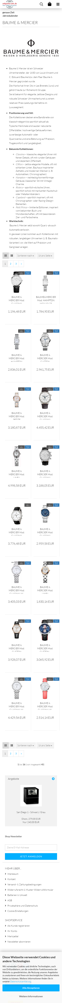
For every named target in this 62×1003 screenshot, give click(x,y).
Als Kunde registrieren (18, 925)
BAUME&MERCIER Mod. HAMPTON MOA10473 (46, 300)
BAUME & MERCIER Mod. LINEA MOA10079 (45, 590)
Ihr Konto (12, 931)
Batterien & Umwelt (17, 895)
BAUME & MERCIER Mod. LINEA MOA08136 (17, 474)
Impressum (12, 873)
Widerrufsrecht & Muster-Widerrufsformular (30, 889)
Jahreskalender (10, 15)
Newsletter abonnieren (19, 941)
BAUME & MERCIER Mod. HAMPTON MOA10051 (17, 358)
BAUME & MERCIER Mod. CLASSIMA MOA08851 (17, 532)
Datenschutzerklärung (20, 981)
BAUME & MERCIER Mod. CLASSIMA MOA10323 (17, 300)
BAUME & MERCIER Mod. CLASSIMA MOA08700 (45, 416)
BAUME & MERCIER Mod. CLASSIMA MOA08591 (45, 474)
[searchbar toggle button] (41, 4)
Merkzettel (12, 936)
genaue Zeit (8, 12)
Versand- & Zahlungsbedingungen (24, 884)
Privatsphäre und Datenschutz (22, 905)
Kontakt (11, 879)
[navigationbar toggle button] (58, 4)
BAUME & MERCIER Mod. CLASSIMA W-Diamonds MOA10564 (45, 706)
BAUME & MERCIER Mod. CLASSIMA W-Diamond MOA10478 (17, 590)
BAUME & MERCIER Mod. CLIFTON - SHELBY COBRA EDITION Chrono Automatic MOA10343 (45, 648)
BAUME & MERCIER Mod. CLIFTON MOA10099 (45, 358)
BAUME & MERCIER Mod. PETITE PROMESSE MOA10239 (17, 416)
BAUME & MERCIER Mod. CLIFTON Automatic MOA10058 (17, 648)
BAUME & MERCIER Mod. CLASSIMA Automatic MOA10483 (45, 532)
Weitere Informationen (31, 996)
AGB (9, 900)
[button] (5, 255)
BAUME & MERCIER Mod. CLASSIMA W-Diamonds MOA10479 (17, 706)
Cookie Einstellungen (17, 911)
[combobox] (25, 255)
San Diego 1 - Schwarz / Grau (31, 812)
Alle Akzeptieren (31, 987)
